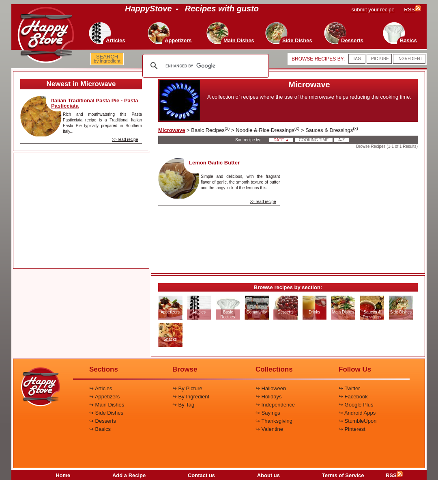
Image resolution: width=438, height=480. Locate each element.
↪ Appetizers (104, 397)
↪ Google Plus (356, 405)
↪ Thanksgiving (274, 421)
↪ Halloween (271, 388)
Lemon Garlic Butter (214, 163)
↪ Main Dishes (106, 405)
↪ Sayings (268, 413)
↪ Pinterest (352, 429)
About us (268, 475)
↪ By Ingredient (190, 397)
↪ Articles (100, 388)
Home (63, 475)
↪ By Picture (187, 388)
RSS (394, 475)
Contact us (201, 475)
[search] (204, 66)
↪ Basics (100, 429)
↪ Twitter (349, 388)
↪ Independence (275, 405)
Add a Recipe (129, 475)
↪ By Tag (183, 405)
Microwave (171, 130)
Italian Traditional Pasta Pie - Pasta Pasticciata (94, 103)
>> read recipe (125, 139)
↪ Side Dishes (106, 413)
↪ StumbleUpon (357, 421)
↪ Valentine (269, 429)
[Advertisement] (81, 211)
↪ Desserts (102, 421)
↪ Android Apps (357, 413)
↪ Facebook (353, 397)
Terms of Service (343, 475)
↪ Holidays (268, 397)
